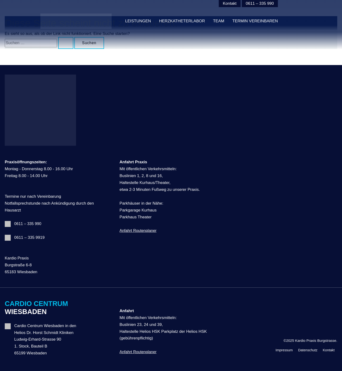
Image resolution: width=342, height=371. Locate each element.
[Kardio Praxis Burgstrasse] (76, 21)
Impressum (279, 350)
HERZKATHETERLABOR (182, 21)
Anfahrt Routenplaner (138, 230)
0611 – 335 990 (260, 3)
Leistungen (138, 21)
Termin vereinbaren (255, 21)
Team (218, 21)
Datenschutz (304, 350)
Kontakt (230, 3)
